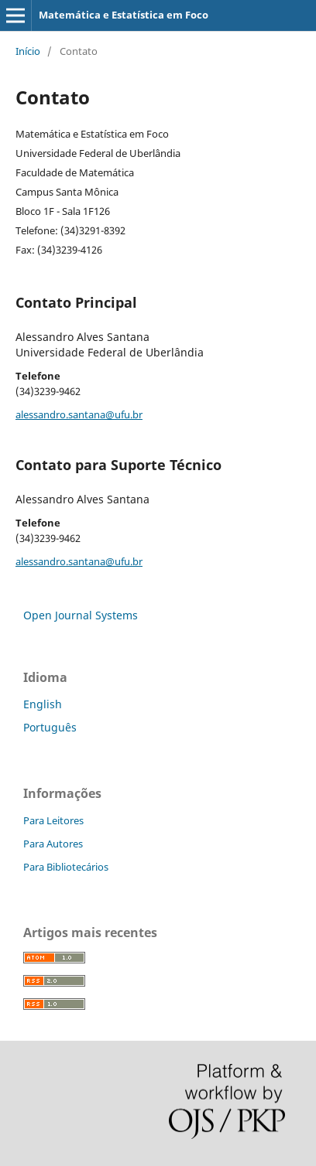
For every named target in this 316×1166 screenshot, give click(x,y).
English (42, 704)
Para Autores (53, 844)
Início (27, 51)
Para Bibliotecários (65, 867)
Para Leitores (53, 820)
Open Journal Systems (80, 615)
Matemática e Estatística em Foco (123, 15)
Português (50, 727)
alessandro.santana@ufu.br (79, 414)
